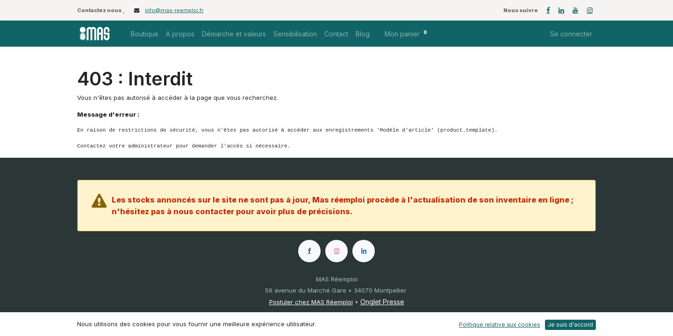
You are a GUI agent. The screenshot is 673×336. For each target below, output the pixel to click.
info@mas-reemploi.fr (174, 10)
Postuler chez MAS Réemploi (311, 302)
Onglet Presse (382, 302)
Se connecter (571, 34)
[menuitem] (144, 33)
